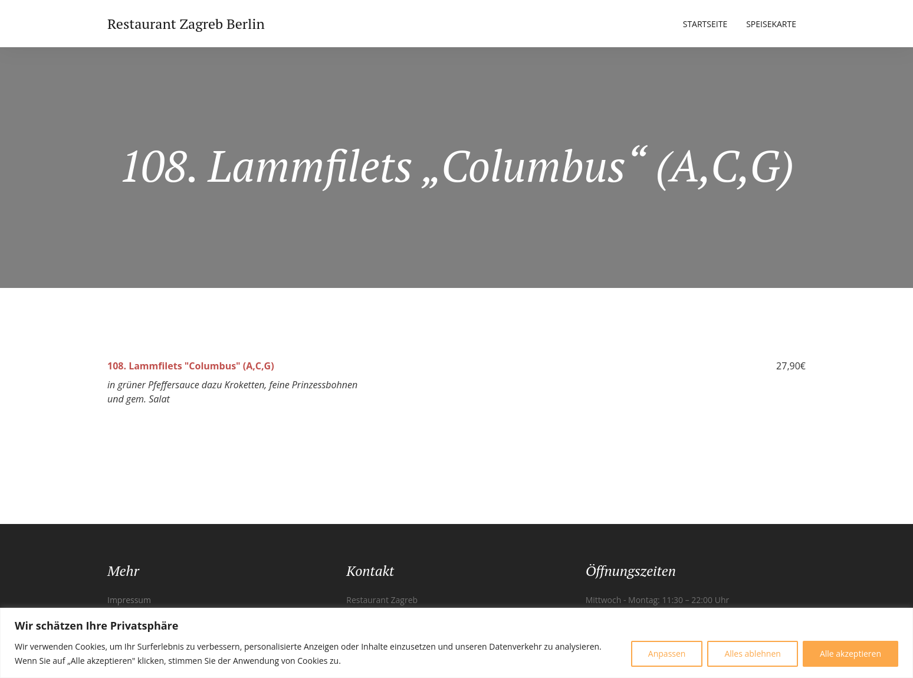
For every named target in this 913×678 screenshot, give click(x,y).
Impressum (129, 599)
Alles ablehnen (752, 653)
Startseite (705, 24)
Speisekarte (771, 24)
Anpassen (667, 653)
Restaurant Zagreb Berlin (186, 23)
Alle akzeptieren (850, 653)
